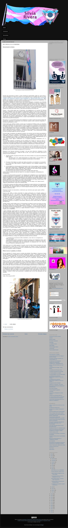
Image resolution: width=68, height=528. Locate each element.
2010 (52, 503)
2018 (52, 455)
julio (52, 465)
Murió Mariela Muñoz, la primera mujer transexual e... (57, 479)
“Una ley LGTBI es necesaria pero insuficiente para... (57, 482)
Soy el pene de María (53, 388)
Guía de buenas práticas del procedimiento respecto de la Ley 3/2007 (57, 417)
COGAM (51, 337)
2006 (52, 510)
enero (53, 491)
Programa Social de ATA (53, 446)
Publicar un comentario (8, 329)
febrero (53, 490)
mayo (53, 468)
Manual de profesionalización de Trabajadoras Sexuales (55, 439)
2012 (52, 500)
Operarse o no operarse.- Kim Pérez (56, 384)
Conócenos (5, 31)
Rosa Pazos (51, 447)
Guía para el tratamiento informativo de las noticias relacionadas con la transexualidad (56, 423)
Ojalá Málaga (51, 345)
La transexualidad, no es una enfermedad (57, 374)
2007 (52, 508)
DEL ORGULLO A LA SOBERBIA (57, 470)
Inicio (26, 334)
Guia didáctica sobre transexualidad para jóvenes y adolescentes (57, 415)
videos (4, 27)
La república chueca (53, 343)
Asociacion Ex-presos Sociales (55, 336)
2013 (52, 498)
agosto (53, 463)
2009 (52, 505)
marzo (53, 488)
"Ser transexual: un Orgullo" (54, 354)
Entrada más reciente (8, 334)
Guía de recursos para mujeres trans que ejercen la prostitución (57, 420)
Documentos (5, 35)
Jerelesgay (51, 342)
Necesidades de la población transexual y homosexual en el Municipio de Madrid (57, 443)
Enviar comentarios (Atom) (13, 336)
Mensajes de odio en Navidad (54, 382)
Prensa (4, 39)
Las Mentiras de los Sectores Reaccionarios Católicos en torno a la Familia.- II (56, 380)
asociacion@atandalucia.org (57, 288)
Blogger (42, 524)
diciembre (54, 458)
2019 (52, 454)
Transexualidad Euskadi (53, 349)
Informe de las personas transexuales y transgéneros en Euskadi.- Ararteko (56, 430)
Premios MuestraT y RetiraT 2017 (57, 471)
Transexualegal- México (53, 346)
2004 (52, 511)
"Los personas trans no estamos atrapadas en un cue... (57, 476)
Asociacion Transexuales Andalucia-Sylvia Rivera (32, 519)
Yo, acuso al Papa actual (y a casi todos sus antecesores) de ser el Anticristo (56, 397)
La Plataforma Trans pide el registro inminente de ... (58, 484)
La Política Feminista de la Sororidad (56, 371)
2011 (52, 502)
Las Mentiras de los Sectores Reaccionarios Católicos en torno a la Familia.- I (56, 376)
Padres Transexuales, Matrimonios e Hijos (57, 444)
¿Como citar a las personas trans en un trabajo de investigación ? (56, 400)
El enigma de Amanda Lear (54, 407)
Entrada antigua (42, 334)
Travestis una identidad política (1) (55, 395)
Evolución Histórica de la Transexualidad (57, 411)
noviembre (54, 460)
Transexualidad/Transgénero (54, 389)
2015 (52, 495)
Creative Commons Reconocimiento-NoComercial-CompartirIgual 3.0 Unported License (34, 520)
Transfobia (51, 391)
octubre (53, 462)
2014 (52, 497)
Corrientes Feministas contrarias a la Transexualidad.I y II (56, 359)
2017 (52, 457)
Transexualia (51, 348)
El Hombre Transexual (53, 340)
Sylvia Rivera (51, 449)
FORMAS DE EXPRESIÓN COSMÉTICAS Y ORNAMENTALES (56, 363)
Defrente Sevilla (52, 339)
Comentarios (53, 295)
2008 (52, 507)
